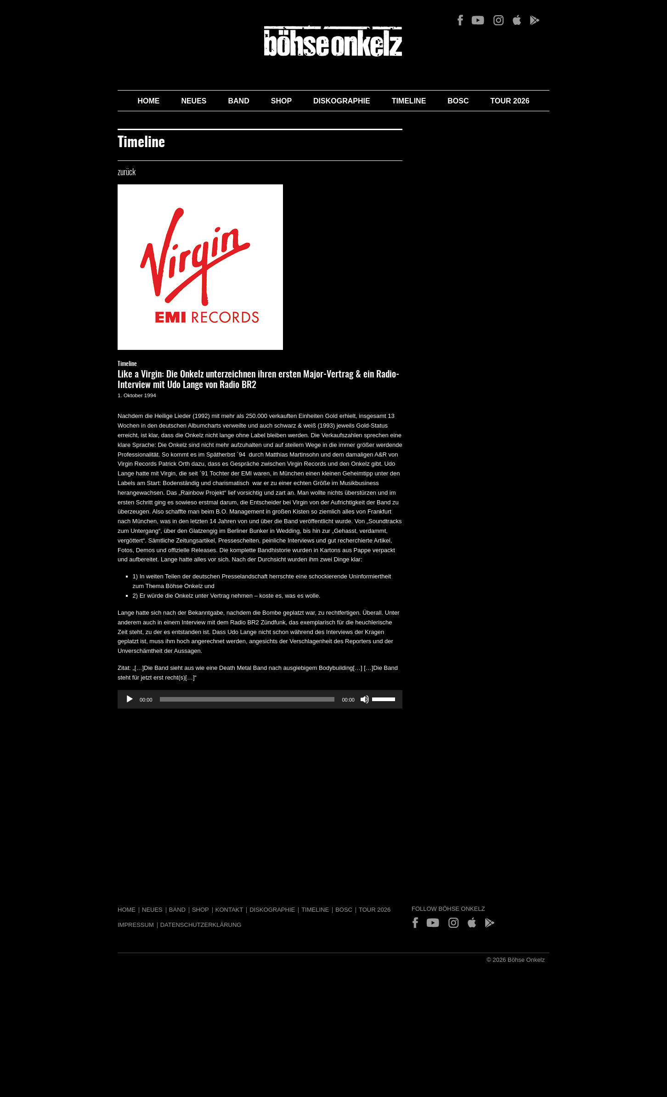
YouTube (478, 20)
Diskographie (341, 101)
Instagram (498, 20)
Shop (281, 101)
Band (238, 101)
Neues (193, 101)
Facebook (460, 20)
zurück (127, 173)
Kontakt (229, 909)
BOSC (458, 101)
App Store (516, 20)
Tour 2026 (510, 101)
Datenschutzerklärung (201, 924)
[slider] (247, 699)
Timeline (409, 101)
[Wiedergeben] (129, 699)
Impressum (136, 924)
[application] (260, 699)
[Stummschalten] (364, 699)
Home (148, 101)
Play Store (534, 20)
